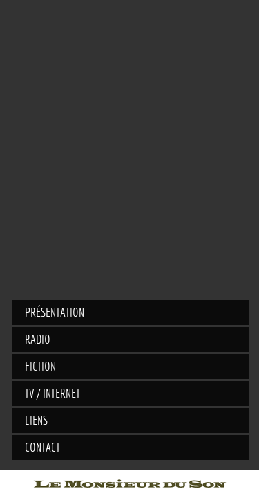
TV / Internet (52, 393)
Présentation (54, 312)
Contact (42, 447)
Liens (36, 420)
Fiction (40, 366)
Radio (37, 339)
